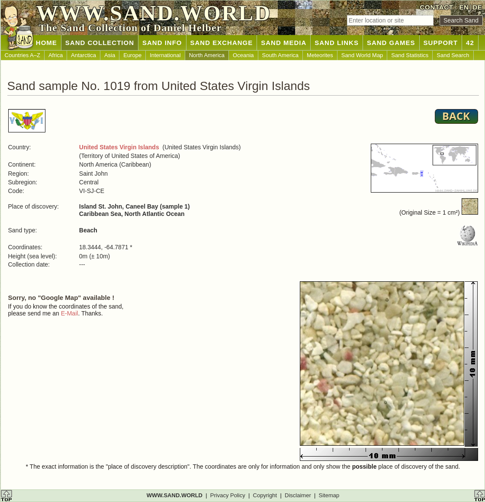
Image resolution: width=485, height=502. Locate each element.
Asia (109, 55)
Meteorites (320, 55)
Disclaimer (298, 495)
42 (470, 42)
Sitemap (329, 495)
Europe (132, 55)
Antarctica (83, 55)
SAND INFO (162, 42)
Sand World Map (362, 55)
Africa (55, 55)
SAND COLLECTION (99, 42)
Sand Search (453, 55)
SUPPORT (441, 42)
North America (207, 55)
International (165, 55)
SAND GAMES (391, 42)
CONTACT (436, 7)
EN (464, 7)
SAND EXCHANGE (221, 42)
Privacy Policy (227, 495)
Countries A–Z (22, 55)
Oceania (243, 55)
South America (280, 55)
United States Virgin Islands (119, 147)
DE (477, 7)
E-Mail (69, 313)
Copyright (265, 495)
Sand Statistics (409, 55)
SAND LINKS (337, 42)
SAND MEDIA (283, 42)
